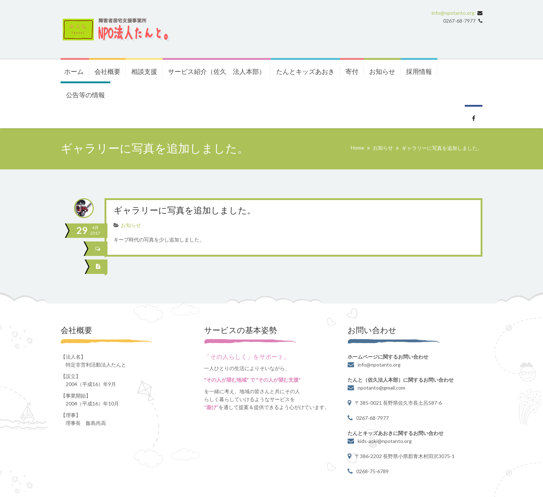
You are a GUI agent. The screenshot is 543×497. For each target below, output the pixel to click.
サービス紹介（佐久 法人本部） (216, 71)
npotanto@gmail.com (381, 388)
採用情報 (419, 71)
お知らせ (382, 71)
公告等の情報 (85, 95)
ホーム (74, 71)
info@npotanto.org (453, 13)
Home (357, 148)
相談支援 (144, 71)
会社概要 (107, 71)
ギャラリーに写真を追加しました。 (185, 211)
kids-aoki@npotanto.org (385, 441)
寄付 (351, 71)
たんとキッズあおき (305, 71)
